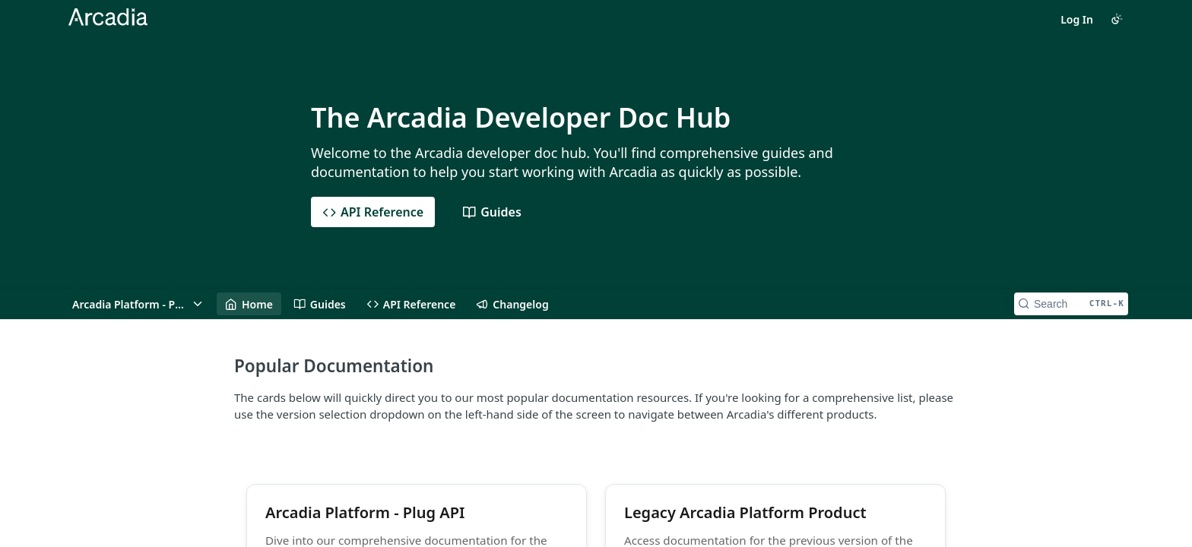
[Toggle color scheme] (1116, 19)
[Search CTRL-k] (1071, 303)
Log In (1076, 19)
